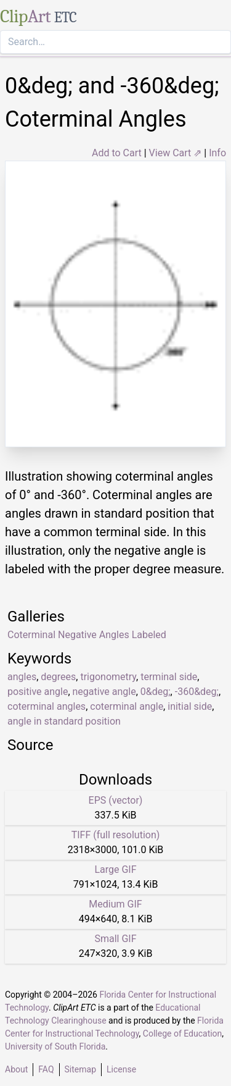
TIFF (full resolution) (115, 835)
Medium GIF (115, 904)
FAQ (46, 1069)
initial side (190, 706)
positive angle (37, 691)
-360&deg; (197, 691)
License (121, 1069)
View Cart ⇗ (175, 153)
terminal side (168, 677)
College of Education (182, 1033)
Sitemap (80, 1069)
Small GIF (115, 939)
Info (217, 153)
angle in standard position (64, 721)
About (16, 1069)
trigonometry (108, 677)
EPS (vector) (116, 800)
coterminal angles (46, 706)
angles (21, 677)
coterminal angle (126, 706)
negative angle (104, 691)
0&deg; (155, 691)
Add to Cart (117, 153)
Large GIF (115, 869)
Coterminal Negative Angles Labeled (86, 635)
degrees (58, 677)
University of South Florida (55, 1046)
